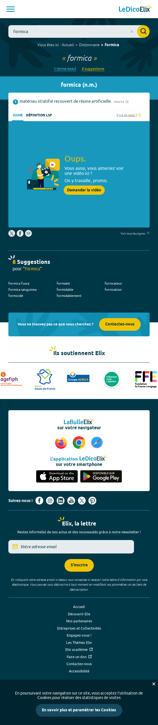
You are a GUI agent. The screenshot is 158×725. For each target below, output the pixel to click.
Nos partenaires (79, 621)
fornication (113, 289)
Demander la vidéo (84, 190)
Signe (18, 115)
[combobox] (79, 31)
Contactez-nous (120, 324)
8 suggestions (93, 69)
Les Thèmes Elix (79, 642)
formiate (63, 283)
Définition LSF (39, 115)
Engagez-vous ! (79, 635)
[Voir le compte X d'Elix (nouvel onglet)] (82, 501)
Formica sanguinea (22, 289)
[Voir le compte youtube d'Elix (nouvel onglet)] (71, 501)
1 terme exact (65, 69)
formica (112, 45)
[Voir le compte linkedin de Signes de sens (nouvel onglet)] (60, 501)
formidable (65, 289)
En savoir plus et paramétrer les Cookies (79, 710)
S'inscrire (79, 565)
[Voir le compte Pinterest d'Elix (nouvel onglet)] (92, 501)
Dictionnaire (89, 45)
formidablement (69, 296)
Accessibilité (79, 671)
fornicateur (113, 283)
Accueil (68, 45)
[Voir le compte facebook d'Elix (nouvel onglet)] (39, 501)
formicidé (15, 296)
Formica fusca (18, 283)
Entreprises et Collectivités (79, 628)
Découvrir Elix (79, 614)
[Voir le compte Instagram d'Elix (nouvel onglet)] (50, 501)
